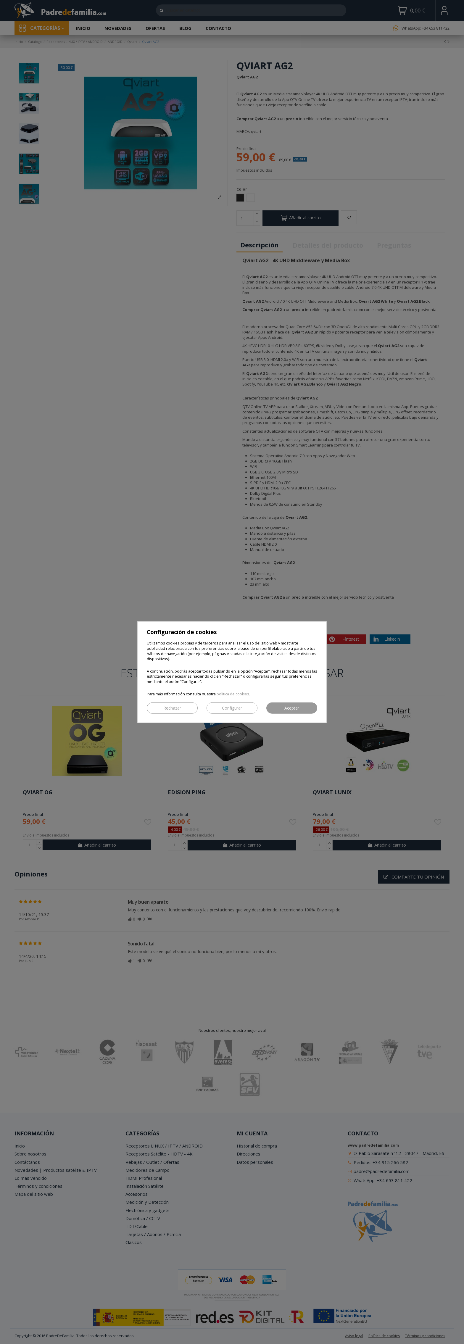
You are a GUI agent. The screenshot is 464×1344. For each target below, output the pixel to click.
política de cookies (233, 693)
